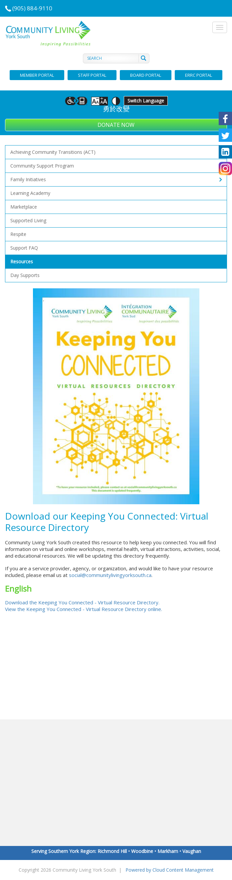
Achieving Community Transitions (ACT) (53, 152)
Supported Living (28, 220)
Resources (116, 261)
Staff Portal (92, 75)
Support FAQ (24, 248)
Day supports (25, 275)
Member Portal (37, 75)
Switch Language (145, 100)
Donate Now (116, 124)
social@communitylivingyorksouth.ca (110, 575)
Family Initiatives (116, 179)
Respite (18, 234)
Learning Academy (30, 193)
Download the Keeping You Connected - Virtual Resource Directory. (82, 602)
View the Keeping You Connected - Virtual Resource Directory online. (83, 609)
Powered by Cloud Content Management (169, 870)
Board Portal (145, 75)
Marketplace (23, 207)
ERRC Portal (198, 75)
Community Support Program (42, 166)
